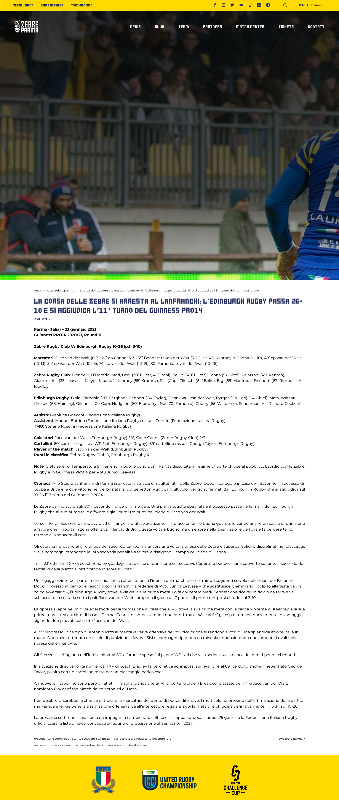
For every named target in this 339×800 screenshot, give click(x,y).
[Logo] (26, 34)
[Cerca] (286, 6)
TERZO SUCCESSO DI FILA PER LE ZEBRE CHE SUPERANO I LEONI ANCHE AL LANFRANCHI (100, 745)
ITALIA (308, 5)
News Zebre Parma (60, 290)
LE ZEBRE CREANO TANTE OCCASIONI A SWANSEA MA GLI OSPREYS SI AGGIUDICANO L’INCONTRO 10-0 (111, 738)
